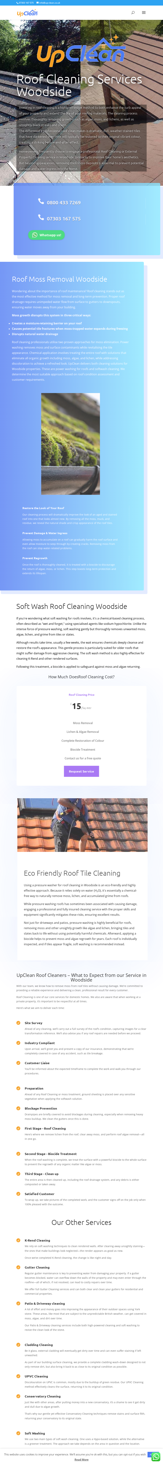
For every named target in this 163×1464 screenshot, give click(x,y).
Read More (82, 1459)
